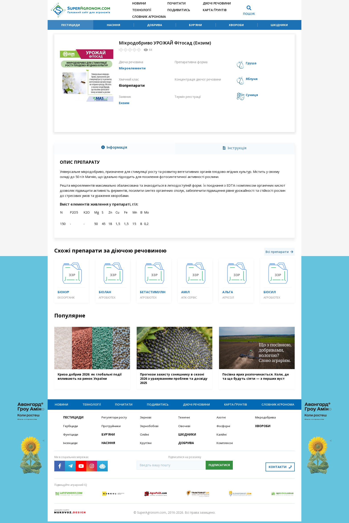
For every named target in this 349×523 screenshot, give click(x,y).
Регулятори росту (115, 420)
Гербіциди (70, 429)
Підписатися (219, 468)
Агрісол (228, 297)
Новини (139, 3)
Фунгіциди (70, 438)
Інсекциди (70, 446)
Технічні (184, 420)
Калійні (222, 438)
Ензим (124, 102)
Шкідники (279, 25)
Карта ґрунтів (215, 10)
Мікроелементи (134, 68)
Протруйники (111, 429)
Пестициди (70, 25)
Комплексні (225, 446)
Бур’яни (195, 25)
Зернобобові (150, 429)
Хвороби (236, 25)
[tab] (114, 147)
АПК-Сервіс (189, 297)
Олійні (144, 438)
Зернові (146, 420)
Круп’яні (146, 446)
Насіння (113, 25)
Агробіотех (107, 297)
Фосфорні (224, 429)
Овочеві (184, 429)
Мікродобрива (266, 420)
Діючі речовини (217, 3)
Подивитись (178, 10)
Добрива (154, 25)
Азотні (221, 420)
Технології (141, 10)
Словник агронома (149, 16)
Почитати (176, 3)
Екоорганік (66, 297)
